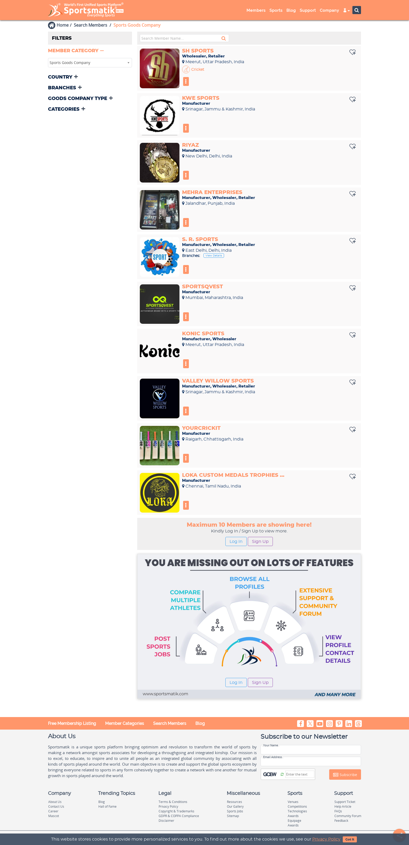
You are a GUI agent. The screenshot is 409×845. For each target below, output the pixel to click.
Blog (291, 10)
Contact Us (56, 806)
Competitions (297, 806)
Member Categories (124, 723)
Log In (236, 541)
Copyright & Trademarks (176, 811)
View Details (214, 255)
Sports (275, 10)
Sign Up (260, 541)
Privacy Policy (326, 839)
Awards (293, 816)
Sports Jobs (235, 811)
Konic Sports (203, 333)
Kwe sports (200, 98)
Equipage (294, 820)
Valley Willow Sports (218, 381)
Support (308, 10)
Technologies (297, 811)
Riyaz (190, 145)
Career (53, 811)
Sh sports (198, 51)
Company (329, 10)
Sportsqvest (202, 286)
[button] (76, 51)
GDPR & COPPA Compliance (179, 816)
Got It (349, 839)
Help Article (342, 806)
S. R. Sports (200, 239)
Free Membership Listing (72, 723)
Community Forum (347, 816)
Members (256, 10)
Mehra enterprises (212, 192)
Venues (293, 802)
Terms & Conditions (173, 802)
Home (63, 25)
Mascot (53, 816)
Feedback (341, 820)
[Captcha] (299, 774)
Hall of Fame (107, 806)
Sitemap (233, 816)
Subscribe (345, 774)
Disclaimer (166, 820)
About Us (55, 802)
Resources (234, 802)
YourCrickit (201, 428)
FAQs (338, 811)
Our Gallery (235, 806)
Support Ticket (344, 802)
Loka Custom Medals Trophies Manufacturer (234, 475)
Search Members (90, 25)
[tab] (90, 51)
